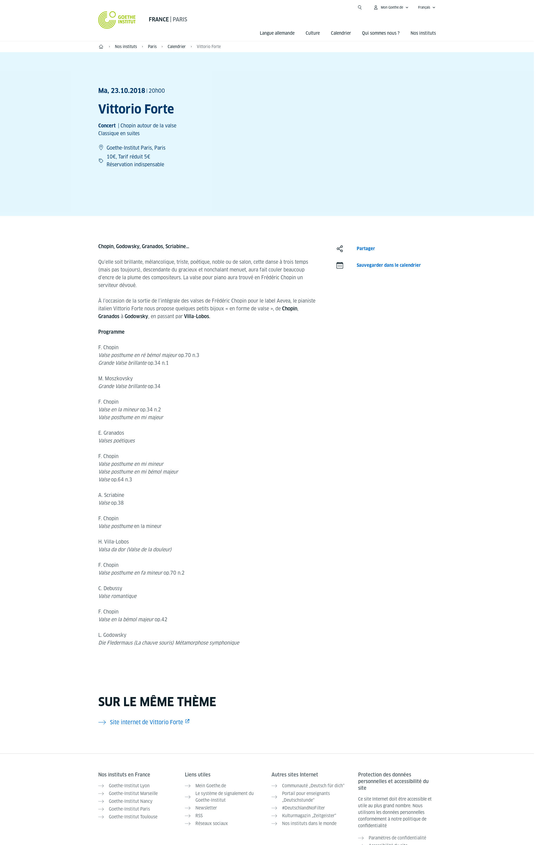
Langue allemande (277, 33)
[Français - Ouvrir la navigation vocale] (427, 7)
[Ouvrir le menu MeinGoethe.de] (391, 7)
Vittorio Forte (209, 46)
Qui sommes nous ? (380, 33)
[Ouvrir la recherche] (360, 7)
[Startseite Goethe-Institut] (117, 20)
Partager (366, 248)
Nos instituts (423, 33)
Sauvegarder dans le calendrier (389, 265)
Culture (313, 33)
